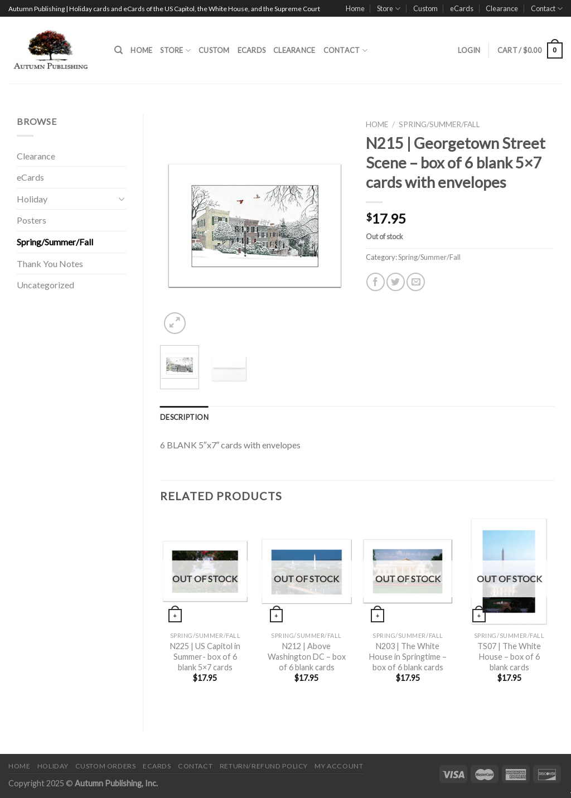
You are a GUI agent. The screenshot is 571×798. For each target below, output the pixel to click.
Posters (31, 220)
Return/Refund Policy (264, 766)
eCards (461, 8)
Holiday (32, 199)
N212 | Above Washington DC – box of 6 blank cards (307, 656)
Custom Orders (105, 766)
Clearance (502, 8)
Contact (547, 8)
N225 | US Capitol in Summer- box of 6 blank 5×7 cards (205, 656)
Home (355, 8)
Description (184, 417)
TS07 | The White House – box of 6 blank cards (509, 656)
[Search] (118, 50)
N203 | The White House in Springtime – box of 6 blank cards (408, 656)
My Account (338, 766)
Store (388, 8)
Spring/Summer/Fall (55, 241)
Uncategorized (45, 284)
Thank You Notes (50, 263)
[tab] (184, 417)
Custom (425, 8)
